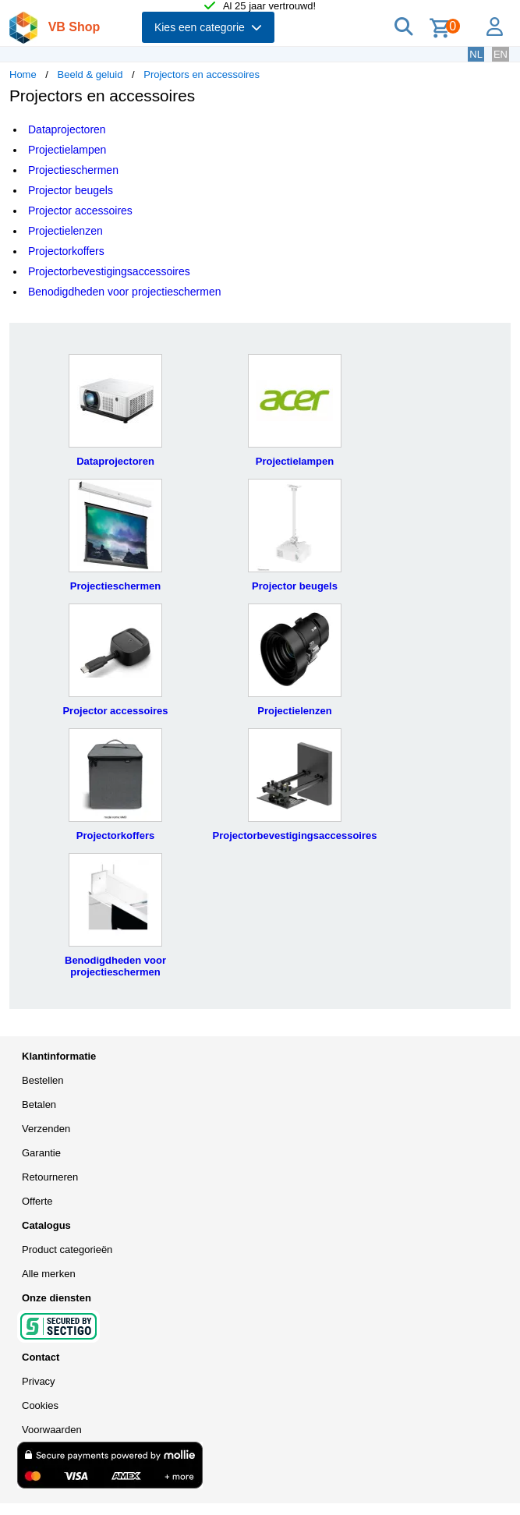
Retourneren (50, 1177)
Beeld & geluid (90, 74)
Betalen (39, 1104)
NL (476, 54)
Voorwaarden (52, 1429)
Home (23, 74)
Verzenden (46, 1128)
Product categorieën (67, 1249)
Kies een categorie (208, 27)
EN (500, 54)
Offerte (37, 1201)
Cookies (40, 1405)
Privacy (38, 1381)
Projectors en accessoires (201, 74)
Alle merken (49, 1274)
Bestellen (42, 1080)
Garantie (41, 1153)
